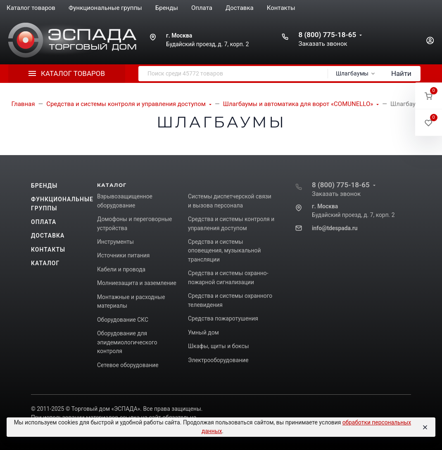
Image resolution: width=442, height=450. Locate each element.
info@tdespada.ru (334, 228)
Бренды (44, 185)
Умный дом (203, 332)
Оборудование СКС (122, 319)
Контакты (48, 249)
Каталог (45, 263)
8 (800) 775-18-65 (327, 35)
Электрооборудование (218, 360)
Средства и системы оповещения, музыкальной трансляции (224, 250)
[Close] (425, 427)
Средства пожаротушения (223, 318)
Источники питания (123, 255)
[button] (428, 95)
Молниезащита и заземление (136, 283)
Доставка (47, 235)
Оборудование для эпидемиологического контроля (127, 342)
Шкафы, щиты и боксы (218, 346)
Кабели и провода (121, 269)
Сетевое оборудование (127, 365)
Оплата (43, 222)
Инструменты (115, 241)
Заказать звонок (322, 43)
